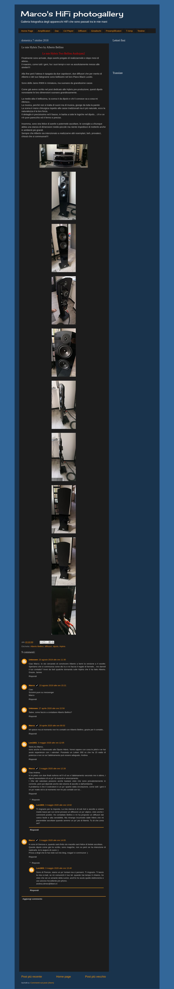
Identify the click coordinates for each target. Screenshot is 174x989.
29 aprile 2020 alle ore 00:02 (52, 725)
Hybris (62, 646)
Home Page (27, 31)
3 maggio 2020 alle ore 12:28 (52, 768)
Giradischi (96, 31)
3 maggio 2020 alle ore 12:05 (51, 743)
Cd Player (68, 31)
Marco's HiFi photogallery (72, 13)
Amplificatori (44, 31)
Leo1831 (33, 743)
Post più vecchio (95, 976)
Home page (63, 976)
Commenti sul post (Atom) (42, 983)
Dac (57, 31)
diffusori (48, 646)
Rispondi (33, 676)
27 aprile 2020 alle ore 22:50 (52, 708)
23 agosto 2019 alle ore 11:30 (52, 660)
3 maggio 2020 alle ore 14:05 (52, 840)
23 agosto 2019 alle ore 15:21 (52, 685)
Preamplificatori (113, 31)
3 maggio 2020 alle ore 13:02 (58, 805)
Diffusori (82, 31)
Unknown (33, 660)
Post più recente (31, 976)
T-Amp (129, 31)
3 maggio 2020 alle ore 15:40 (58, 868)
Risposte (36, 800)
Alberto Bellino (37, 646)
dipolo (55, 646)
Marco (32, 685)
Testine (141, 31)
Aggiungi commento (32, 899)
